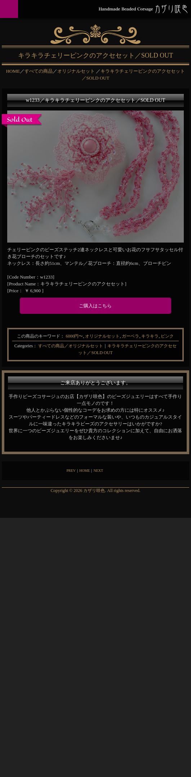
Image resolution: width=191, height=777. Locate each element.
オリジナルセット (102, 336)
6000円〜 (74, 336)
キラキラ (150, 336)
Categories (23, 345)
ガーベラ (130, 336)
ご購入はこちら (95, 305)
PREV (71, 471)
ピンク (167, 336)
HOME (84, 471)
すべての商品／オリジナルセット (70, 345)
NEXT (98, 471)
